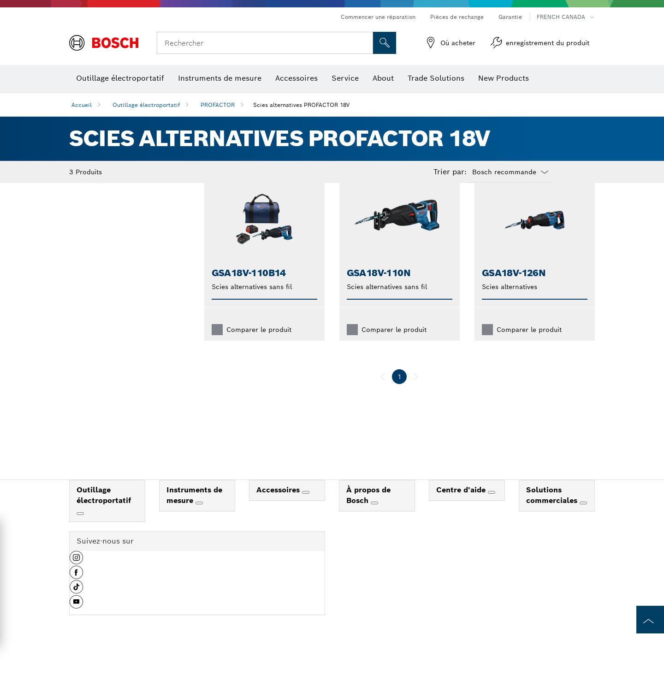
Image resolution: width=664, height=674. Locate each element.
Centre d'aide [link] (462, 504)
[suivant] (416, 391)
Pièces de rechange (457, 16)
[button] (76, 576)
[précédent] (382, 391)
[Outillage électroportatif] (80, 528)
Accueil (81, 104)
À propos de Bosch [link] (368, 510)
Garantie (510, 16)
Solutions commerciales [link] (553, 510)
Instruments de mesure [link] (194, 510)
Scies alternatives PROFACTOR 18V (301, 104)
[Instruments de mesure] (199, 517)
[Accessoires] (305, 507)
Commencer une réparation (378, 16)
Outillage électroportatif (146, 104)
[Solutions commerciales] (583, 517)
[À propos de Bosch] (374, 517)
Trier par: (450, 172)
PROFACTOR (218, 104)
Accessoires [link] (279, 504)
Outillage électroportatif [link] (104, 510)
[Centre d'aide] (491, 507)
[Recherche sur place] (384, 43)
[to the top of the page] (650, 619)
